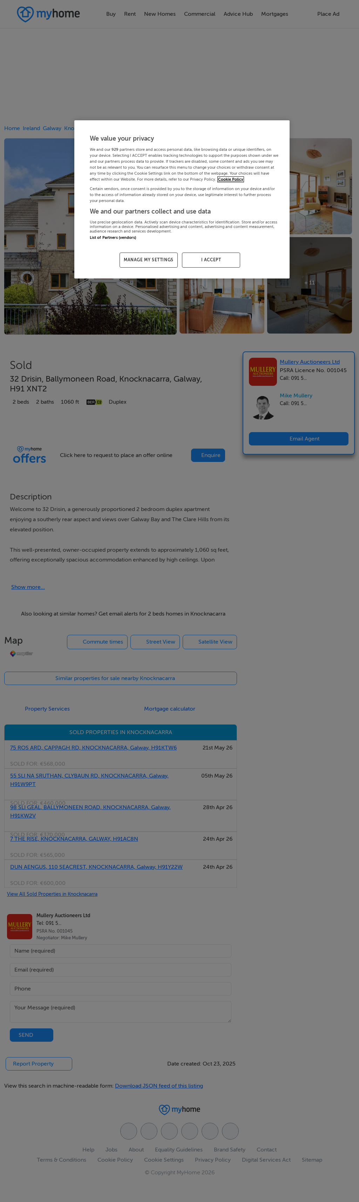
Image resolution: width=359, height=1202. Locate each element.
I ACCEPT (211, 259)
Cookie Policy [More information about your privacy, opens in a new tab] (230, 179)
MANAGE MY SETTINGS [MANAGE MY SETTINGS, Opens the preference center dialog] (149, 259)
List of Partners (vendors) (113, 237)
